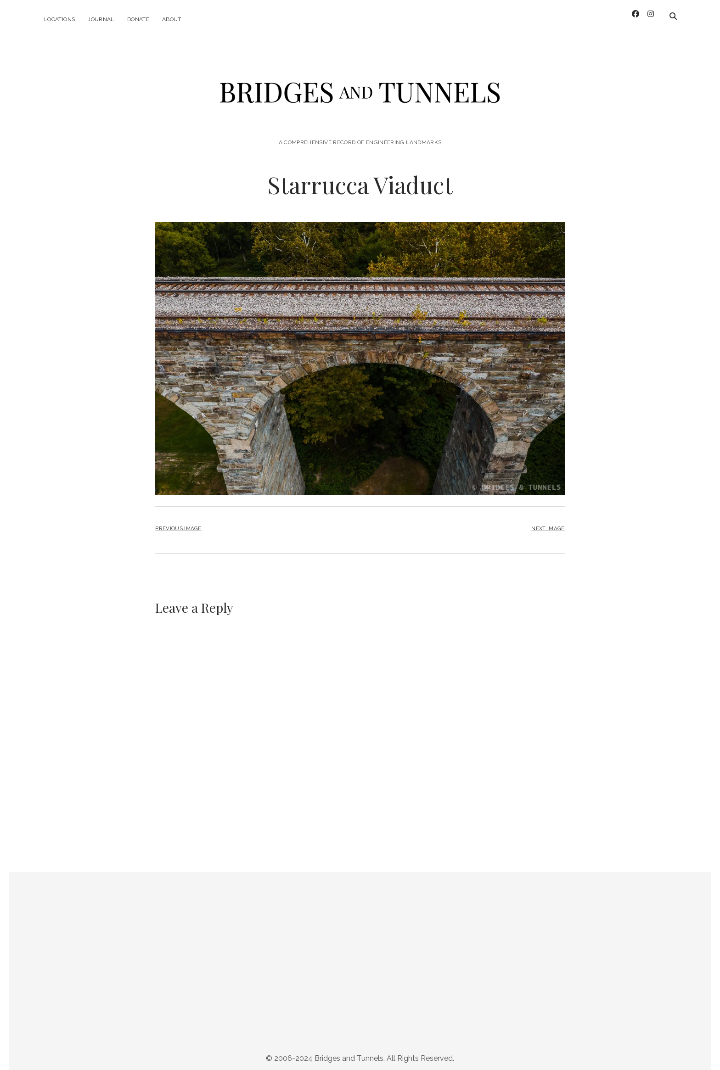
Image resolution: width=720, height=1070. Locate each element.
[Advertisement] (360, 961)
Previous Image (178, 523)
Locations (59, 19)
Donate (138, 19)
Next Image (547, 523)
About (171, 19)
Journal (101, 19)
